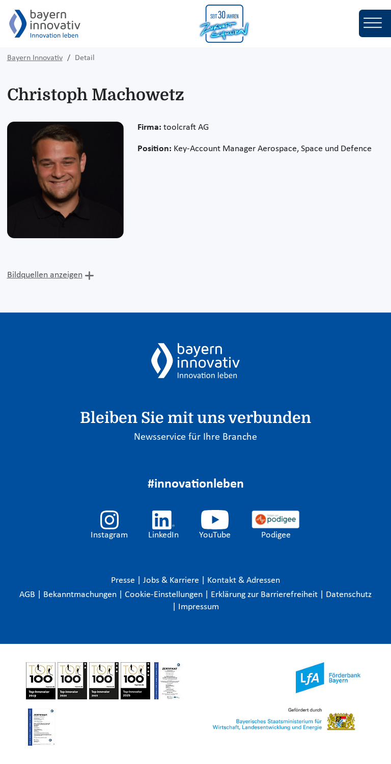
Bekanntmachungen (81, 595)
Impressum (198, 607)
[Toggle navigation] (375, 23)
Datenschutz (349, 595)
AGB (28, 595)
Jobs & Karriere (172, 580)
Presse (124, 580)
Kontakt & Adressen (243, 580)
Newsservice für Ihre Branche (195, 437)
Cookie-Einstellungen (164, 595)
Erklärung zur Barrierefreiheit (265, 595)
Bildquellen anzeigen (44, 275)
